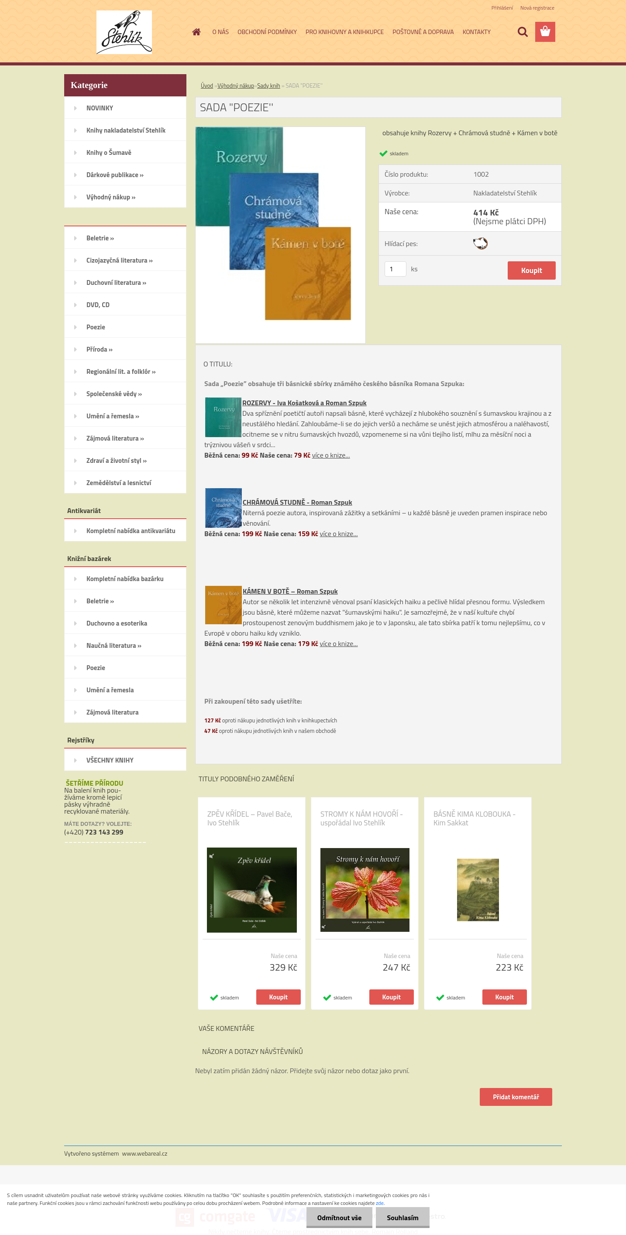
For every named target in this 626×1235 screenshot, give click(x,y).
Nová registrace (537, 7)
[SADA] (280, 130)
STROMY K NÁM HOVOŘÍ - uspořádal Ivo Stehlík (361, 818)
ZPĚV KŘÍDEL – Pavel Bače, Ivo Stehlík (249, 818)
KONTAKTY (477, 31)
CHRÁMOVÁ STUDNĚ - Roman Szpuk (297, 502)
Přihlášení (502, 7)
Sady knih (268, 85)
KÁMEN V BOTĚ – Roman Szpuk (290, 591)
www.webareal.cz (145, 1153)
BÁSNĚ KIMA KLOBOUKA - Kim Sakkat (474, 818)
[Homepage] (196, 32)
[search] (522, 32)
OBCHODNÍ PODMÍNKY (267, 31)
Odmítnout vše (339, 1217)
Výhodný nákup (235, 85)
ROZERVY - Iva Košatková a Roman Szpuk (304, 402)
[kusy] (395, 269)
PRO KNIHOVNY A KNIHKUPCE (345, 31)
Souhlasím (403, 1217)
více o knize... (331, 455)
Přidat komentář (516, 1097)
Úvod (207, 85)
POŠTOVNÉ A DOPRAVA (423, 31)
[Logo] (124, 32)
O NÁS (221, 31)
